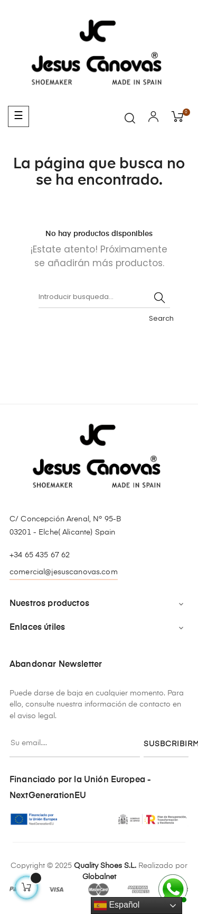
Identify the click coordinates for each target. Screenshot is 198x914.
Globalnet (99, 877)
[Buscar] (104, 297)
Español (116, 905)
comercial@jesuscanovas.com (64, 572)
